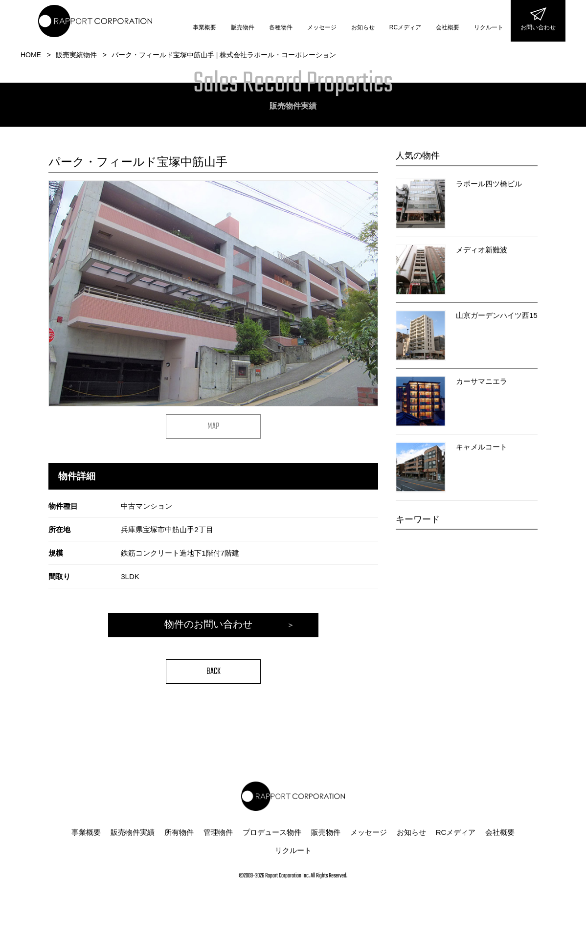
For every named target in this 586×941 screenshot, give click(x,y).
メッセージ (322, 27)
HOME (31, 54)
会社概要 (447, 27)
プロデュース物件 (272, 834)
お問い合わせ (538, 27)
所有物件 (179, 834)
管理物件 (218, 834)
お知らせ (363, 27)
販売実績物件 (76, 54)
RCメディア (405, 27)
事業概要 (204, 27)
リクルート (488, 27)
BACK (213, 674)
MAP (213, 427)
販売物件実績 (133, 834)
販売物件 (242, 27)
